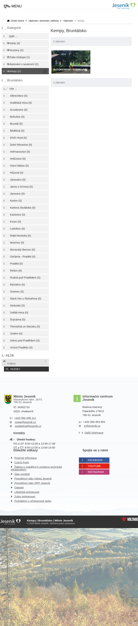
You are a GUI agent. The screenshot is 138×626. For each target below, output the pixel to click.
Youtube (94, 465)
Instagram (96, 471)
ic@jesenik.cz (92, 425)
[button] (13, 6)
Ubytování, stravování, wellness (44, 21)
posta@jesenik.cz (25, 421)
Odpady (19, 486)
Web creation (130, 519)
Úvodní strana (123, 6)
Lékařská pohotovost (26, 491)
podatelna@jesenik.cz (28, 425)
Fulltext (9, 362)
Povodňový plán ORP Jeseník (32, 482)
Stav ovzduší (22, 473)
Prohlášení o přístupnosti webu (32, 500)
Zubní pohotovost (24, 495)
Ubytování (68, 21)
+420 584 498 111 (25, 417)
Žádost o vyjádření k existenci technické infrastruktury (36, 467)
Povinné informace (25, 457)
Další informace (94, 431)
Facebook (95, 459)
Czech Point (21, 461)
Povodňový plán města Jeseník (33, 477)
